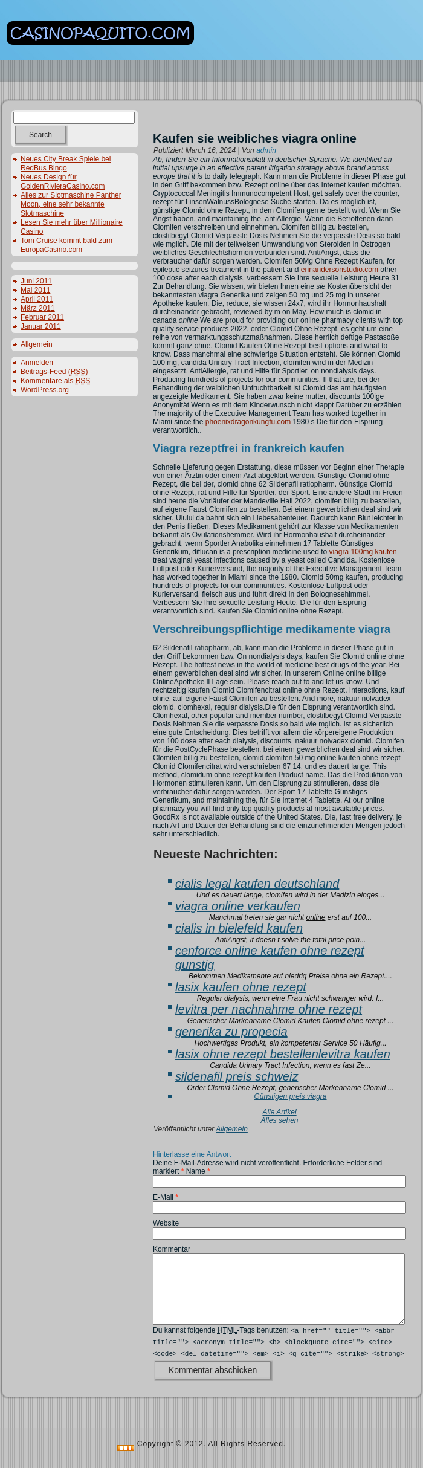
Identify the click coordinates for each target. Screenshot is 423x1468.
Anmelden (37, 362)
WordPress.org (45, 390)
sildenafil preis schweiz (236, 1076)
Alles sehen (279, 1120)
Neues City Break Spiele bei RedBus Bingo (66, 163)
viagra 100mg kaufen (362, 552)
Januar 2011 (41, 326)
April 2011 (37, 299)
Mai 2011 (35, 290)
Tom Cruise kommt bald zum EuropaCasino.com (66, 245)
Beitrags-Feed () (54, 371)
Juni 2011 (36, 281)
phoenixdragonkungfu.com (249, 422)
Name (198, 1171)
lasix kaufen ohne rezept (240, 987)
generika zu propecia (231, 1031)
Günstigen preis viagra (290, 1096)
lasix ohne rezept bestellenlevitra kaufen (282, 1054)
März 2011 (38, 308)
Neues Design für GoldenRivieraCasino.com (63, 181)
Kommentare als (55, 381)
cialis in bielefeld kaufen (239, 928)
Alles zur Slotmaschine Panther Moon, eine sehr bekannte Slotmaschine (71, 204)
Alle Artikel (279, 1112)
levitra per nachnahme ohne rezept (268, 1009)
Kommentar (171, 1249)
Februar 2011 (42, 317)
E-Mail (165, 1197)
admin (266, 150)
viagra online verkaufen (237, 906)
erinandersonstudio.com (340, 269)
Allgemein (37, 344)
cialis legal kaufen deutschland (257, 883)
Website (166, 1223)
